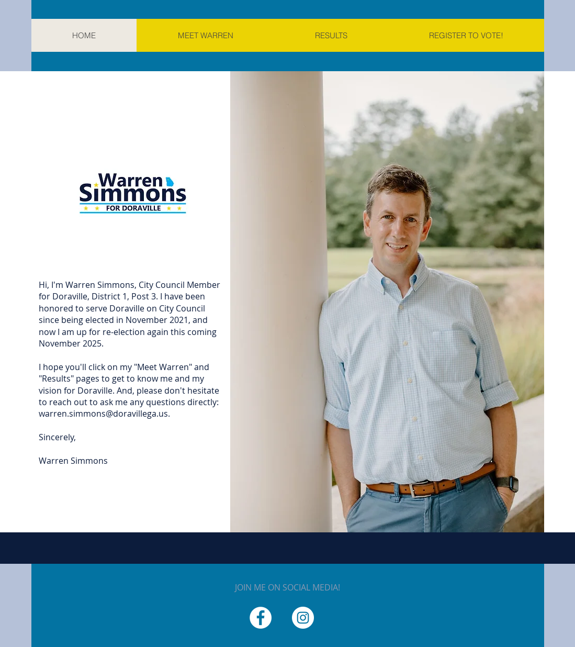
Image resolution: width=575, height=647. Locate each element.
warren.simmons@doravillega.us (103, 413)
